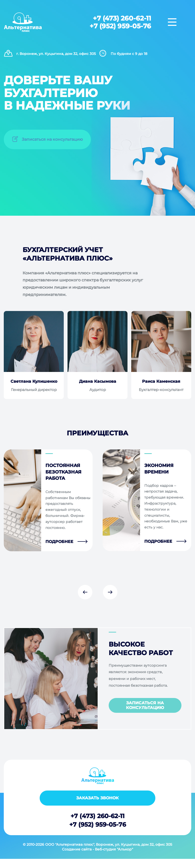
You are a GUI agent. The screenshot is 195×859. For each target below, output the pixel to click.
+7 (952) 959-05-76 (120, 26)
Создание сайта (77, 849)
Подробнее (59, 542)
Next (110, 592)
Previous (85, 592)
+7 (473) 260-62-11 (122, 18)
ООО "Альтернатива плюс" (69, 844)
